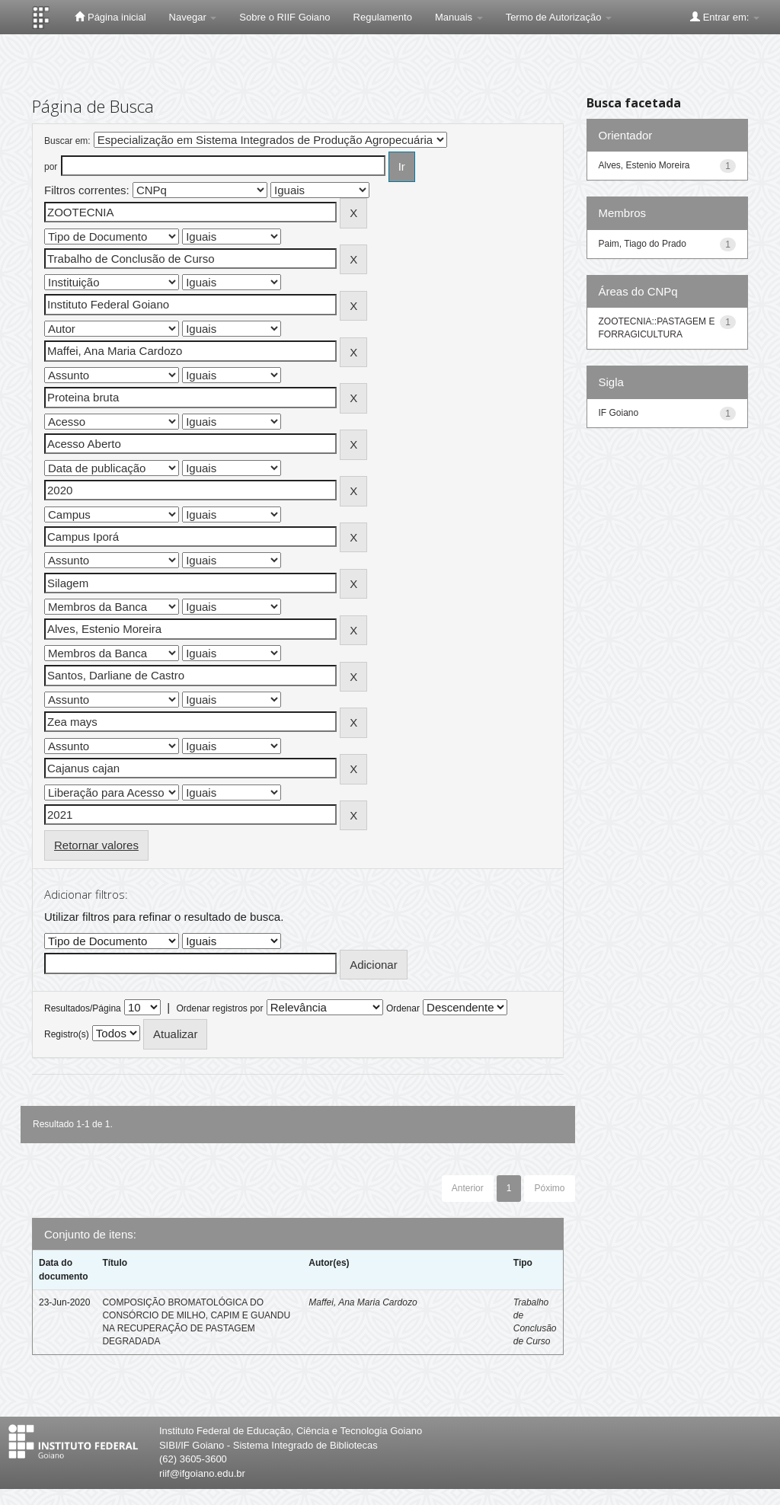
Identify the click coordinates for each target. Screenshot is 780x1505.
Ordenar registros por (219, 1008)
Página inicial (110, 17)
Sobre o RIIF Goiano (284, 17)
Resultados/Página (82, 1008)
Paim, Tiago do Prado (642, 243)
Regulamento (382, 17)
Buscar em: (67, 141)
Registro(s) (66, 1034)
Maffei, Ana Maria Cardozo (362, 1302)
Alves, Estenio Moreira (644, 165)
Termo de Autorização (559, 17)
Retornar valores (96, 845)
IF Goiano (619, 412)
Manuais (459, 17)
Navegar (193, 17)
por (50, 166)
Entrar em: (724, 17)
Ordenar (403, 1008)
